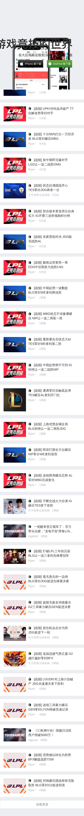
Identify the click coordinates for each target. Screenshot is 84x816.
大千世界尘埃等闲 (39, 195)
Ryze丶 (32, 92)
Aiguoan (33, 740)
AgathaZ (33, 536)
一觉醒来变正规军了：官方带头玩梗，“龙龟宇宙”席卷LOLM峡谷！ (50, 531)
